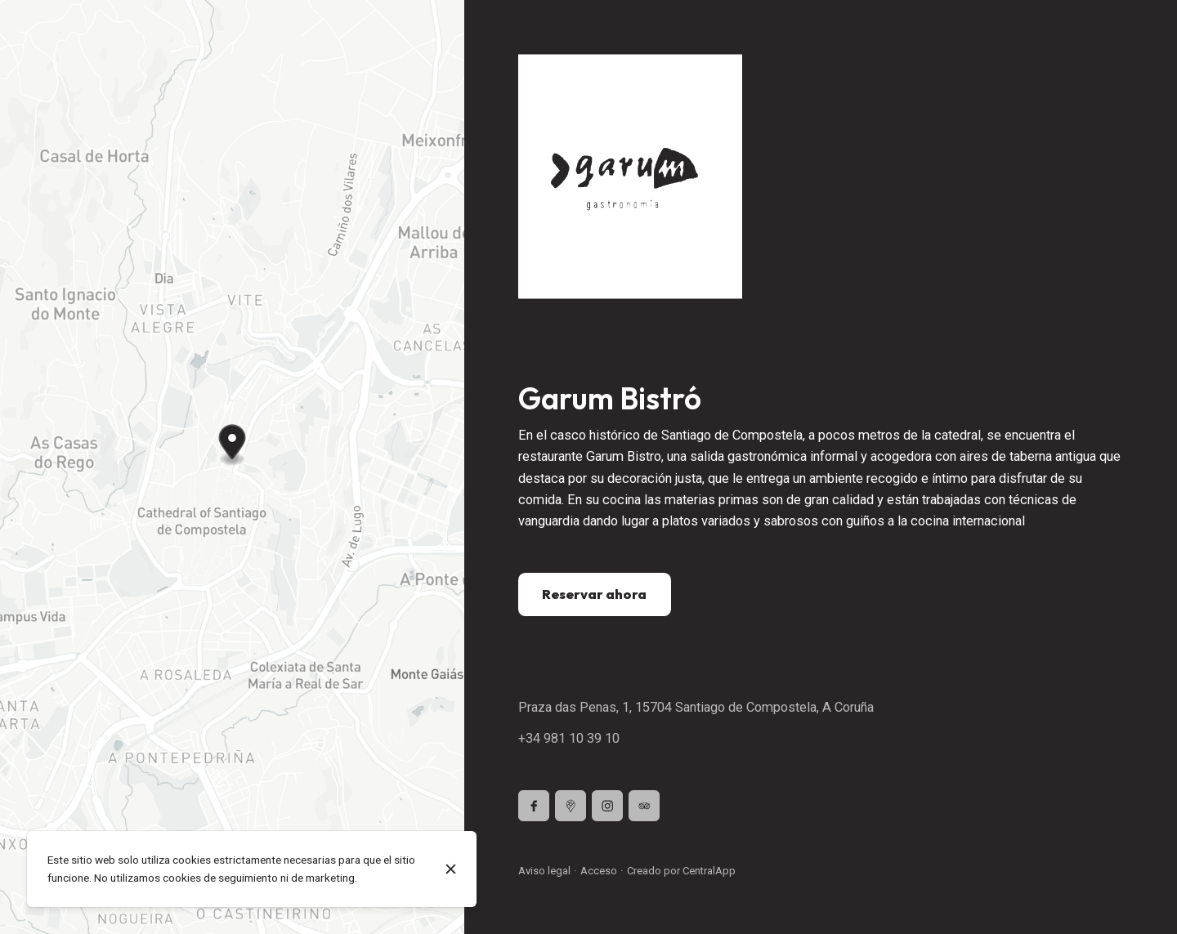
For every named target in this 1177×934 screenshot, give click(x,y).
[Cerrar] (451, 869)
